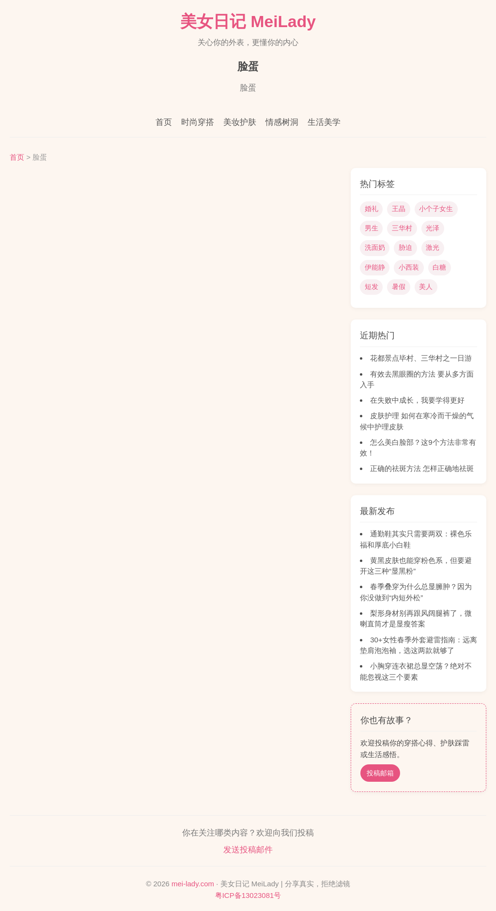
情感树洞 (281, 122)
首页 (163, 122)
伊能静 (375, 267)
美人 (426, 286)
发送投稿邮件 (248, 849)
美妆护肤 (239, 122)
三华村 (402, 228)
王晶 (398, 209)
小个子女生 (436, 209)
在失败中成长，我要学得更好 (417, 400)
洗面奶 (375, 247)
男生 (371, 228)
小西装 (409, 267)
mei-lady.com (192, 884)
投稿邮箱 (380, 773)
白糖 (439, 267)
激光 (432, 247)
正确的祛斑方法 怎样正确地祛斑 (422, 468)
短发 (371, 286)
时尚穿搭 (197, 122)
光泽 (432, 228)
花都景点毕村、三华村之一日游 (421, 358)
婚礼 (371, 209)
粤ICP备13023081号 (248, 895)
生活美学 (324, 122)
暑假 (398, 286)
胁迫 (405, 247)
